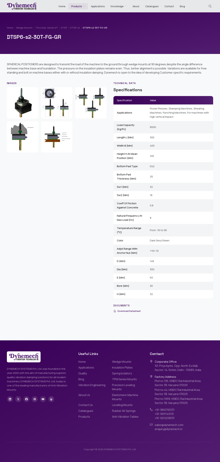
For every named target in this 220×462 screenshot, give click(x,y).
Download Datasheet (127, 311)
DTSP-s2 (75, 27)
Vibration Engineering (91, 385)
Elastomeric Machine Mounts (125, 397)
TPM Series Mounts (124, 379)
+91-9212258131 (164, 418)
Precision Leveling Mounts (123, 387)
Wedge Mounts (24, 27)
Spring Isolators (122, 373)
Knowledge (119, 6)
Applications (98, 6)
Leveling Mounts (122, 405)
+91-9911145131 (164, 414)
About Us (84, 395)
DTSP (64, 27)
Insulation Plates (122, 367)
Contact (169, 6)
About (136, 6)
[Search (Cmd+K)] (210, 6)
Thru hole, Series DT (46, 27)
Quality (82, 373)
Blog (182, 6)
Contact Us (85, 405)
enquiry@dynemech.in (168, 429)
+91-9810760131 (164, 410)
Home (62, 6)
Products (76, 6)
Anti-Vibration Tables (125, 417)
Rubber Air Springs (124, 411)
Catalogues (152, 6)
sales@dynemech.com (169, 425)
